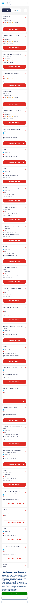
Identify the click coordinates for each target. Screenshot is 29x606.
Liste (6, 10)
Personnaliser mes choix (14, 602)
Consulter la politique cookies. (9, 590)
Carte (16, 10)
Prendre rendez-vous (14, 29)
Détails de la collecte (16, 503)
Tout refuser (14, 597)
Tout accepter (14, 593)
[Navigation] (3, 3)
